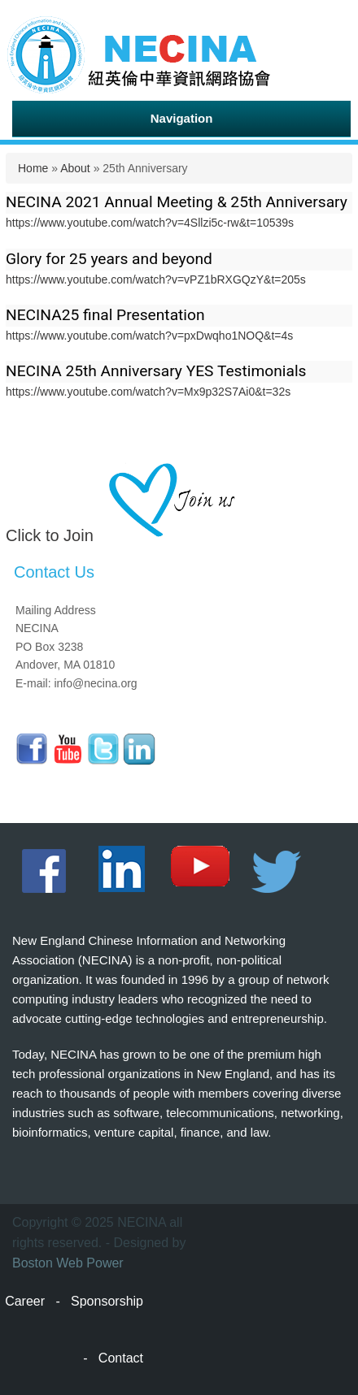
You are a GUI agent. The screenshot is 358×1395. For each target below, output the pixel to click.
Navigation (182, 118)
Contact (120, 1358)
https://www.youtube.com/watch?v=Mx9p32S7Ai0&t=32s (148, 391)
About (75, 168)
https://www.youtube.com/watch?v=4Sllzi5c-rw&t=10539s (150, 222)
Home (33, 168)
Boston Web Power (68, 1263)
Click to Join (50, 535)
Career (25, 1301)
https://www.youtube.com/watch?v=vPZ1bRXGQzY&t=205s (156, 279)
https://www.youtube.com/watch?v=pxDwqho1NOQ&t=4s (149, 335)
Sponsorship (107, 1301)
